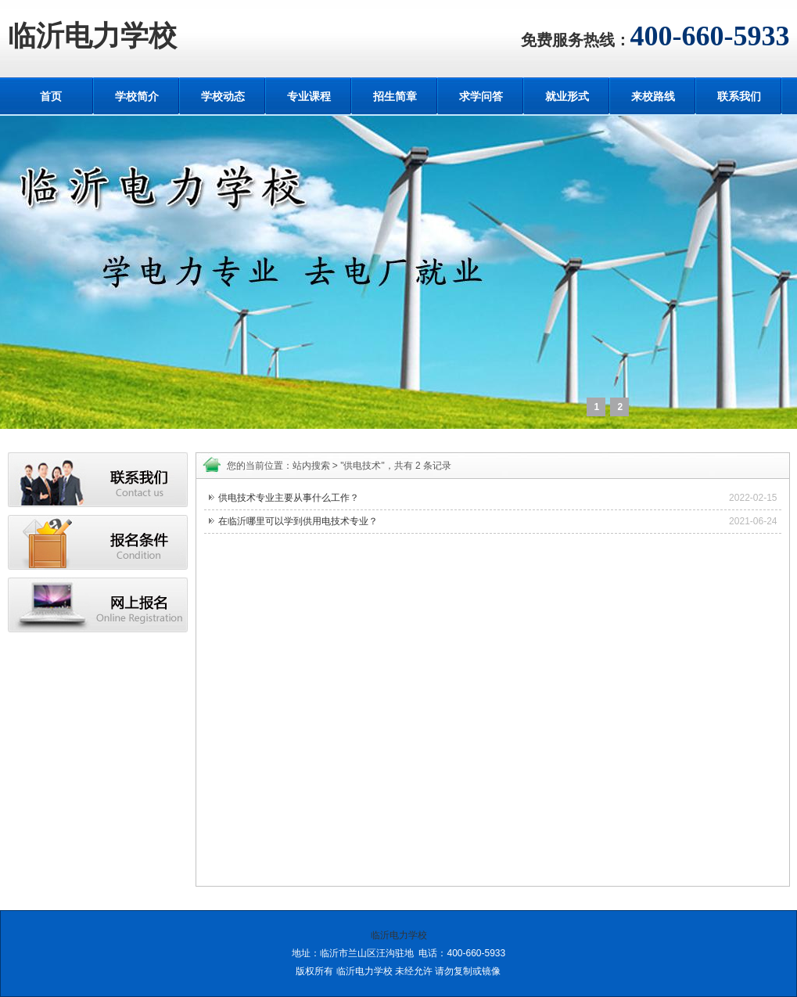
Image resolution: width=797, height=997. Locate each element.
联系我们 (739, 96)
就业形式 (567, 96)
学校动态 (223, 96)
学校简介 (137, 96)
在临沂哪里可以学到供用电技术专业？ (298, 521)
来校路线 (653, 96)
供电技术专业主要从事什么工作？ (288, 497)
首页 (51, 96)
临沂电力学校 (92, 36)
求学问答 (481, 96)
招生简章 (395, 96)
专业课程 (309, 96)
